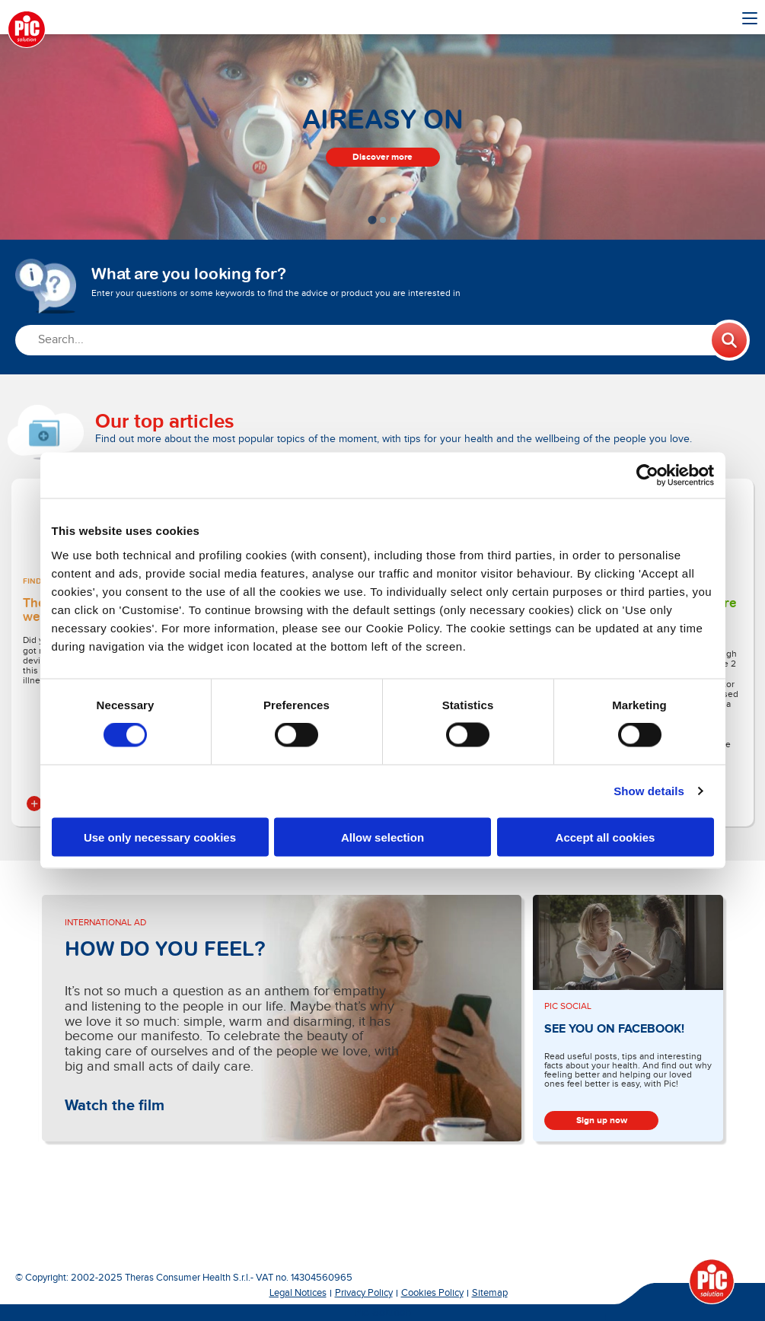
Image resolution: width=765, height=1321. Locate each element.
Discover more (382, 157)
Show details (649, 791)
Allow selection (382, 836)
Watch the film (114, 1106)
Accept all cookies (605, 836)
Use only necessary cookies (160, 836)
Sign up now (601, 1120)
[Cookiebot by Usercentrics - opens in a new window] (647, 475)
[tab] (372, 219)
